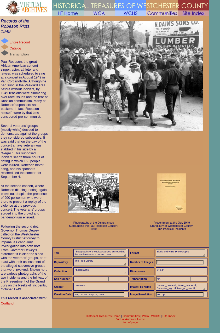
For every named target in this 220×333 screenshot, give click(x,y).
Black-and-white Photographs (180, 253)
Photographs (100, 271)
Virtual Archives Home (130, 319)
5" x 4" (180, 271)
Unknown (100, 286)
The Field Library (100, 262)
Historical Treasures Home (103, 316)
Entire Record (15, 41)
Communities (131, 316)
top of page (130, 322)
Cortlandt (7, 303)
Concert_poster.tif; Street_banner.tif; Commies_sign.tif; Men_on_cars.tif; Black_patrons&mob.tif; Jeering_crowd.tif (180, 286)
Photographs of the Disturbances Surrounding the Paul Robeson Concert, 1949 (100, 253)
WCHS (155, 316)
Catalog (11, 47)
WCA (145, 316)
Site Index (169, 316)
